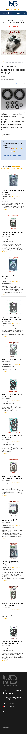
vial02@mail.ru (8, 711)
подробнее (5, 209)
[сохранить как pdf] (24, 83)
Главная (3, 59)
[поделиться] (16, 83)
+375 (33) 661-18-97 (17, 151)
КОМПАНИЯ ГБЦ (16, 196)
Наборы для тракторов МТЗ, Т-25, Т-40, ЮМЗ (12, 61)
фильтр (6, 83)
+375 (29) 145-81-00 (13, 9)
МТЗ (2, 136)
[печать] (20, 83)
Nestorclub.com (7, 727)
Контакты (17, 13)
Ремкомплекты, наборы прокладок (14, 59)
